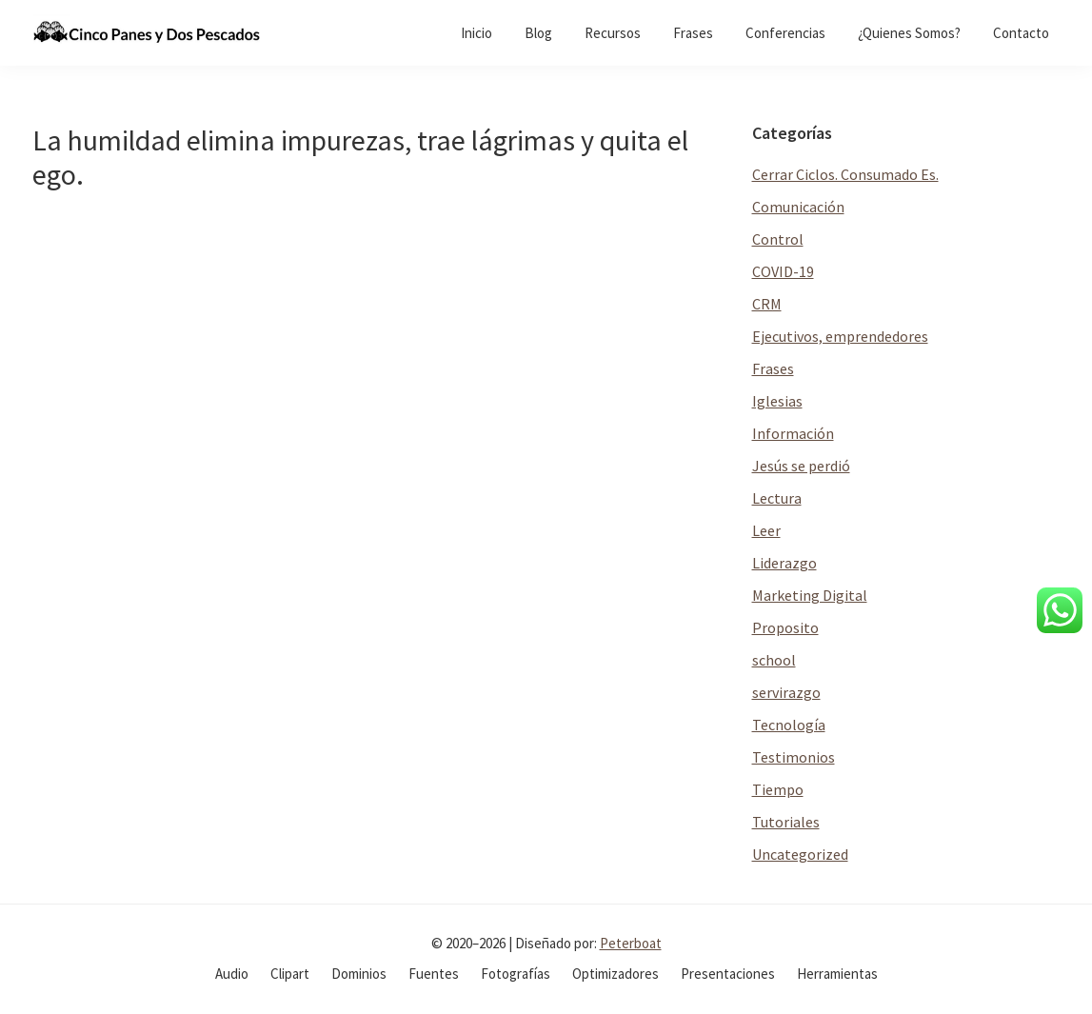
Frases (773, 368)
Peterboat (631, 943)
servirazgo (786, 692)
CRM (767, 303)
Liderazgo (784, 562)
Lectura (777, 497)
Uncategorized (800, 854)
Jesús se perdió (801, 465)
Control (778, 239)
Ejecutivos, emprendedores (840, 336)
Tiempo (778, 789)
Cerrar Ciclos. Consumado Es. (845, 174)
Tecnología (788, 724)
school (774, 659)
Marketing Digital (809, 595)
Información (793, 433)
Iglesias (777, 400)
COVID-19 (783, 271)
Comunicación (798, 206)
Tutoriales (786, 821)
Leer (766, 530)
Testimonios (793, 756)
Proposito (785, 627)
